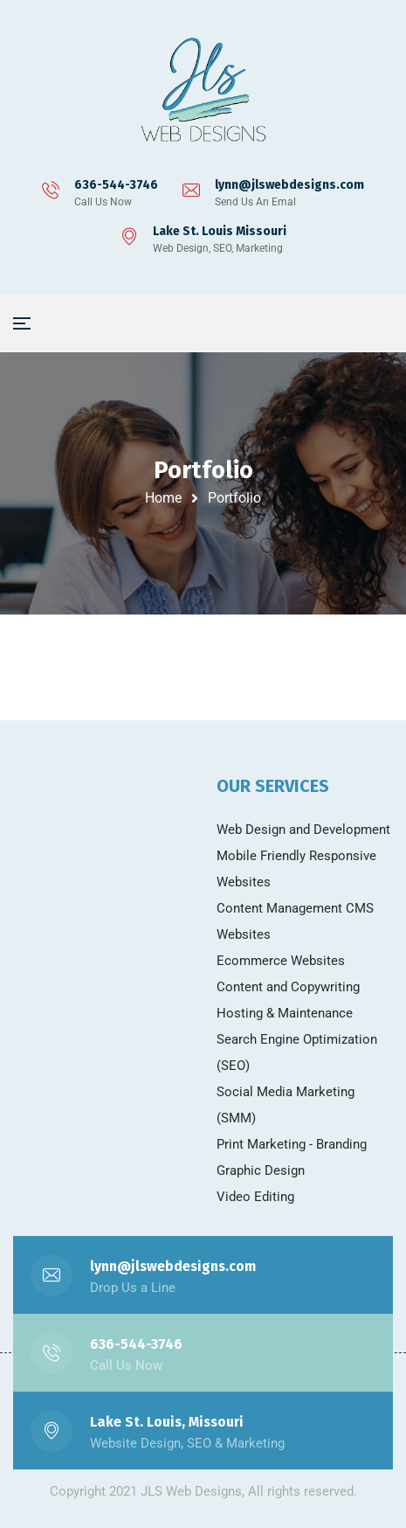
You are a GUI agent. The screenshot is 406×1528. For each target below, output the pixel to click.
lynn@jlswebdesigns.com (289, 184)
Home (163, 498)
